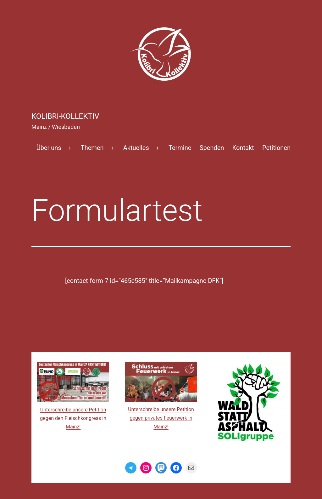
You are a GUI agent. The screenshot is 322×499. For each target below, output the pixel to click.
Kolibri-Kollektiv (65, 116)
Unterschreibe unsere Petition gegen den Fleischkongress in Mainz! (73, 418)
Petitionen (276, 148)
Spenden (212, 148)
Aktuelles (136, 148)
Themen (92, 148)
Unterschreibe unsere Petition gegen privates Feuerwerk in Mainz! (161, 417)
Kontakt (243, 148)
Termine (180, 148)
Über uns (48, 148)
